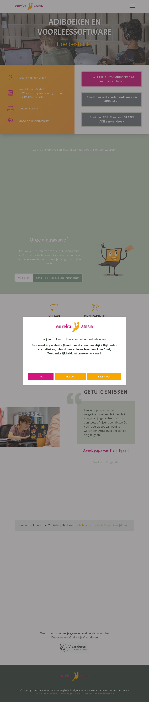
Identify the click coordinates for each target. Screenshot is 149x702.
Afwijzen (70, 376)
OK (40, 376)
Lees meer (104, 376)
